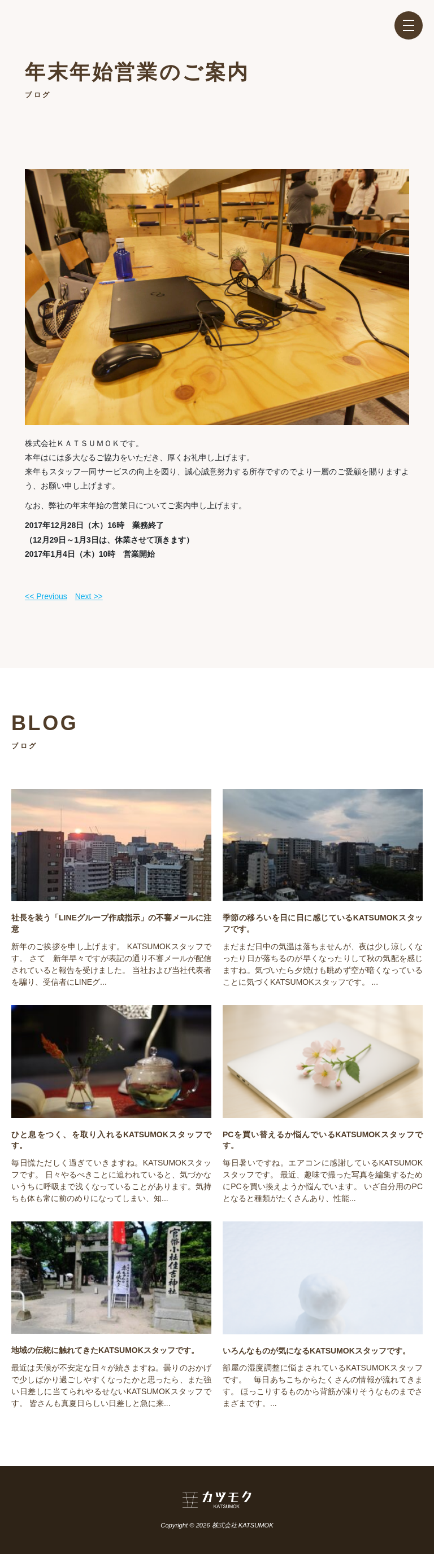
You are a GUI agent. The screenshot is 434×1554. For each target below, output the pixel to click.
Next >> (89, 596)
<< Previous (46, 596)
